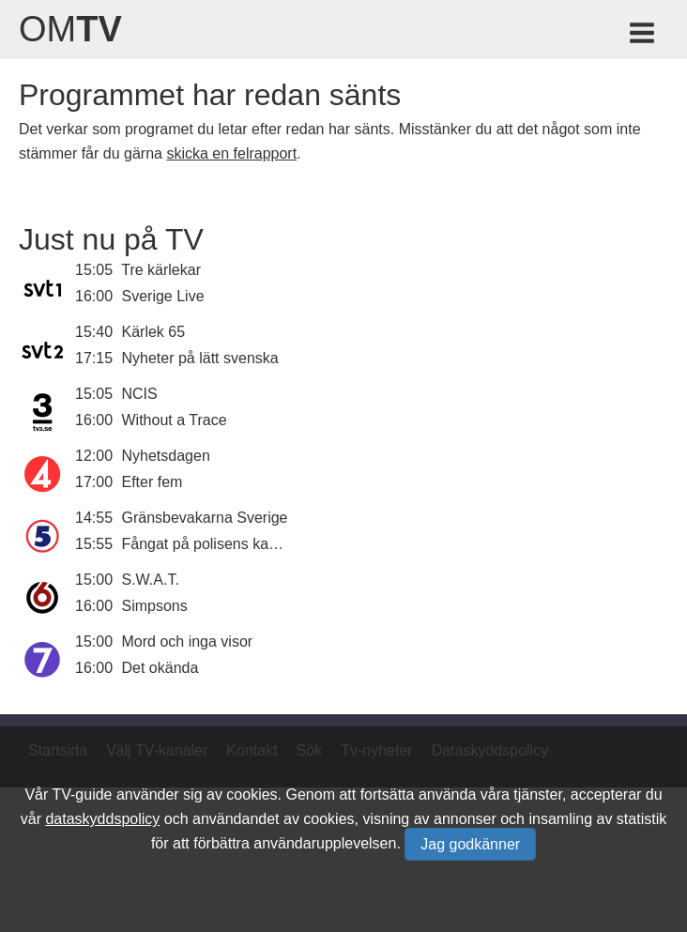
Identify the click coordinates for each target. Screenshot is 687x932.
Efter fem (152, 482)
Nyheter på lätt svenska (200, 358)
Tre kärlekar (161, 270)
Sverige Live (163, 296)
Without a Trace (174, 420)
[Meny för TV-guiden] (643, 36)
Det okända (160, 668)
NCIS (140, 394)
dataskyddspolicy (102, 819)
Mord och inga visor (187, 641)
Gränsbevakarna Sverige (205, 518)
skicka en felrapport (231, 153)
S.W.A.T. (150, 580)
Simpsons (155, 606)
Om (70, 29)
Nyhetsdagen (166, 456)
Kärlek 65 (154, 332)
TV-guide (82, 794)
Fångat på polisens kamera (212, 544)
